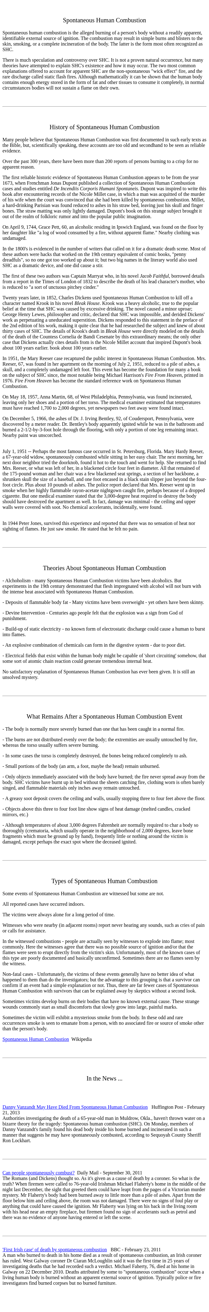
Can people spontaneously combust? (38, 1172)
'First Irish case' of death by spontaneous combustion (54, 1249)
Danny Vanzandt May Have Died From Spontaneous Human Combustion (75, 1107)
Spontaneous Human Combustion (35, 1039)
